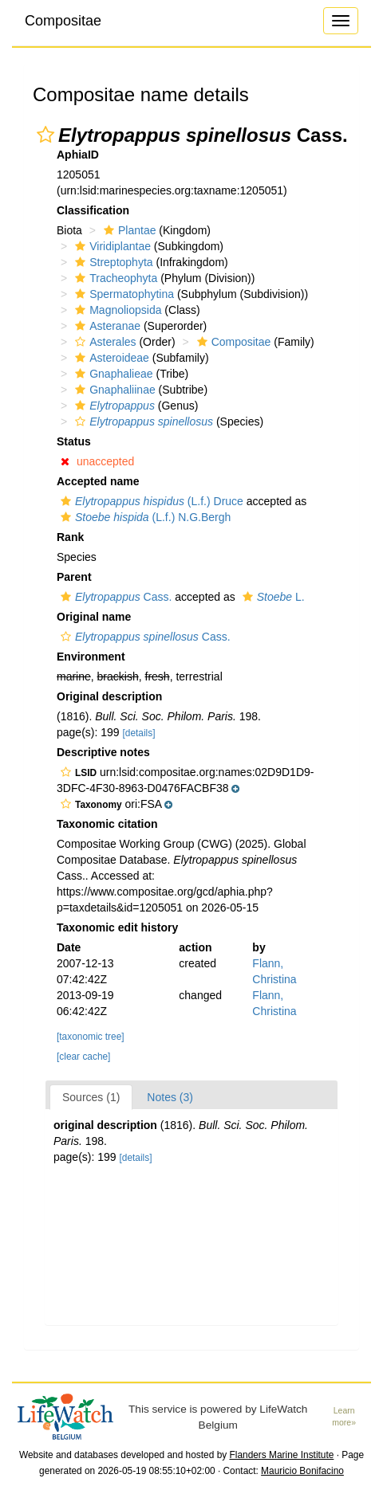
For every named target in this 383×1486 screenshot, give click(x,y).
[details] (139, 733)
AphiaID (78, 154)
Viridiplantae (111, 246)
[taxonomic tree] (90, 1036)
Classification (93, 210)
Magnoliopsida (116, 310)
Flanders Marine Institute (282, 1455)
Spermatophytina (122, 294)
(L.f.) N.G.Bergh (144, 517)
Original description (109, 696)
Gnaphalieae (111, 373)
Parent (74, 576)
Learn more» (344, 1416)
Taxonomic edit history (117, 927)
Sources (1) (91, 1097)
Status (74, 441)
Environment (91, 656)
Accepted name (98, 481)
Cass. (114, 596)
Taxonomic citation (107, 823)
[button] (45, 134)
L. (272, 596)
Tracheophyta (114, 278)
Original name (94, 616)
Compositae (63, 21)
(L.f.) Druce (150, 501)
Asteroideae (110, 357)
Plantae (128, 230)
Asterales (103, 341)
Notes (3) (170, 1097)
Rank (70, 537)
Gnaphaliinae (113, 389)
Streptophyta (111, 262)
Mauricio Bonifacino (302, 1470)
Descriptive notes (103, 752)
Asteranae (105, 326)
